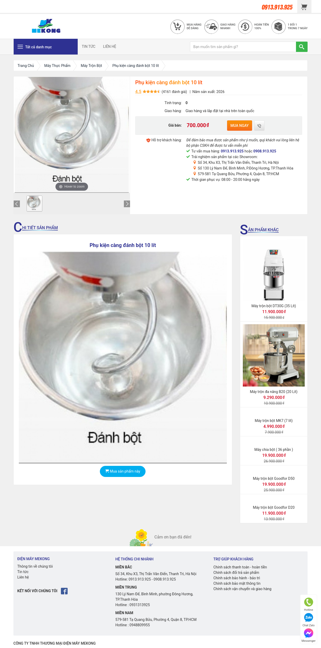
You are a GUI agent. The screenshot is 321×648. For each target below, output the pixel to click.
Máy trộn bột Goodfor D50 (274, 478)
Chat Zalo (308, 620)
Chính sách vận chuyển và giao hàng (242, 589)
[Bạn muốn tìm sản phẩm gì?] (243, 47)
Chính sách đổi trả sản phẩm (236, 572)
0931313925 (140, 605)
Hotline (308, 604)
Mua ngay (239, 126)
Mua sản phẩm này (122, 471)
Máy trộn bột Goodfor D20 (274, 507)
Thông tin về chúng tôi (35, 566)
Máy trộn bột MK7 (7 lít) (274, 421)
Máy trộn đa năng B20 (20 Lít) (274, 392)
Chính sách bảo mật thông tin (237, 583)
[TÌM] (302, 47)
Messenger (309, 635)
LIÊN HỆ (109, 46)
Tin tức (23, 572)
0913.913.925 (232, 151)
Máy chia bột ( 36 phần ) (273, 450)
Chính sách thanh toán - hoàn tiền (240, 567)
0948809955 (140, 625)
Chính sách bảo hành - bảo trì (236, 578)
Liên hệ (23, 577)
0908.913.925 (264, 151)
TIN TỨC (88, 46)
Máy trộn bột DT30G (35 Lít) (273, 306)
